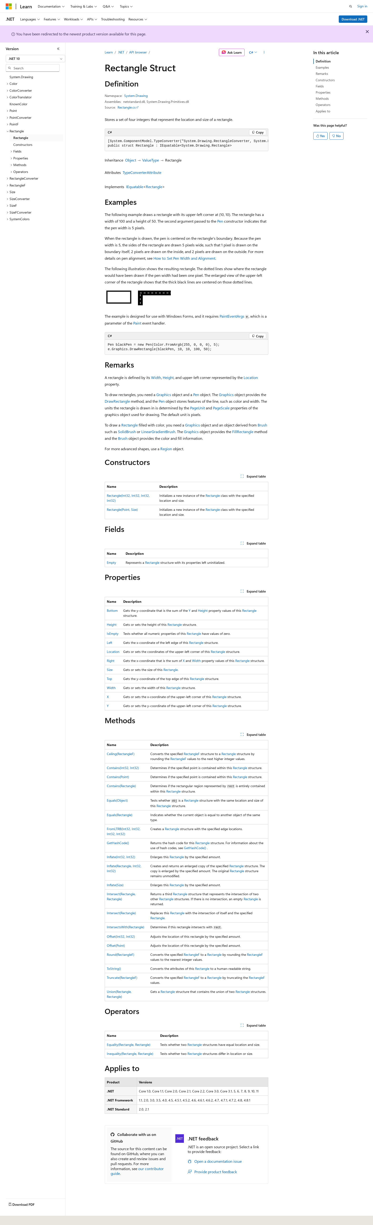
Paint (137, 323)
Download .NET (353, 19)
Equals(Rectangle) (119, 815)
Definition (323, 61)
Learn (109, 52)
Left (109, 642)
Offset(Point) (116, 945)
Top (109, 678)
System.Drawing (136, 95)
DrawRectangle (117, 401)
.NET (121, 52)
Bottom (112, 610)
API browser (138, 52)
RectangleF (192, 753)
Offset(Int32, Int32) (121, 936)
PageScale (221, 407)
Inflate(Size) (115, 885)
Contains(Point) (118, 777)
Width (156, 377)
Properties (323, 92)
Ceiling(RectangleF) (120, 753)
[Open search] (350, 6)
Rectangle (154, 186)
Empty (111, 562)
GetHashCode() (118, 843)
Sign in (362, 6)
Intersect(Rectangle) (121, 913)
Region (166, 448)
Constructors (325, 80)
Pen (220, 221)
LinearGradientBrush (158, 431)
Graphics (163, 394)
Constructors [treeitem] (22, 144)
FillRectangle (242, 431)
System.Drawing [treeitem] (21, 77)
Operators (323, 104)
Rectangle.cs (127, 107)
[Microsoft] (9, 6)
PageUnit (197, 407)
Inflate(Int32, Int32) (121, 857)
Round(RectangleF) (120, 954)
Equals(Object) (117, 800)
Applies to (323, 111)
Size (110, 669)
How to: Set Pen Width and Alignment (184, 258)
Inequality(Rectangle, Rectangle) (130, 1053)
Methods (322, 98)
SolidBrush (127, 431)
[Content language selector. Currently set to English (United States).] (27, 1218)
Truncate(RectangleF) (122, 977)
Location (251, 377)
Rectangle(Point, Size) (122, 509)
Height (168, 377)
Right (110, 660)
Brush (262, 424)
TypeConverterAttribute (142, 172)
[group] (186, 143)
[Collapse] (58, 48)
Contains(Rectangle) (121, 786)
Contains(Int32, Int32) (123, 768)
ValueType (150, 160)
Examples (322, 67)
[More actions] (264, 52)
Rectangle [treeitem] (20, 137)
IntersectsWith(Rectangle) (125, 927)
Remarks (322, 73)
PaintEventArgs (232, 316)
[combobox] (35, 58)
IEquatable (134, 186)
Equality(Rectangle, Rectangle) (128, 1044)
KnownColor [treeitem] (18, 104)
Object (130, 160)
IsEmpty (112, 633)
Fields (320, 86)
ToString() (114, 968)
